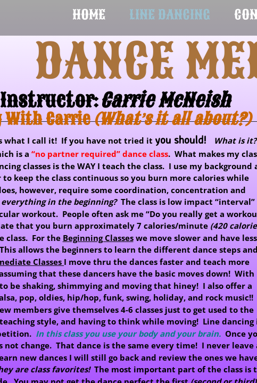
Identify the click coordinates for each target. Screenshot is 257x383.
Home (88, 14)
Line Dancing (169, 14)
